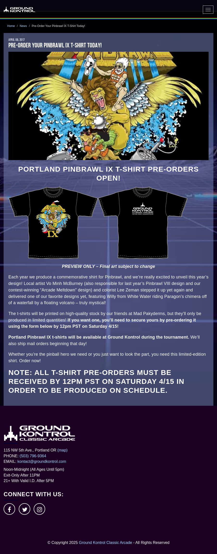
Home (11, 26)
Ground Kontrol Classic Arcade (105, 542)
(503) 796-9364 (33, 456)
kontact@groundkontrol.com (42, 461)
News (23, 26)
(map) (62, 450)
